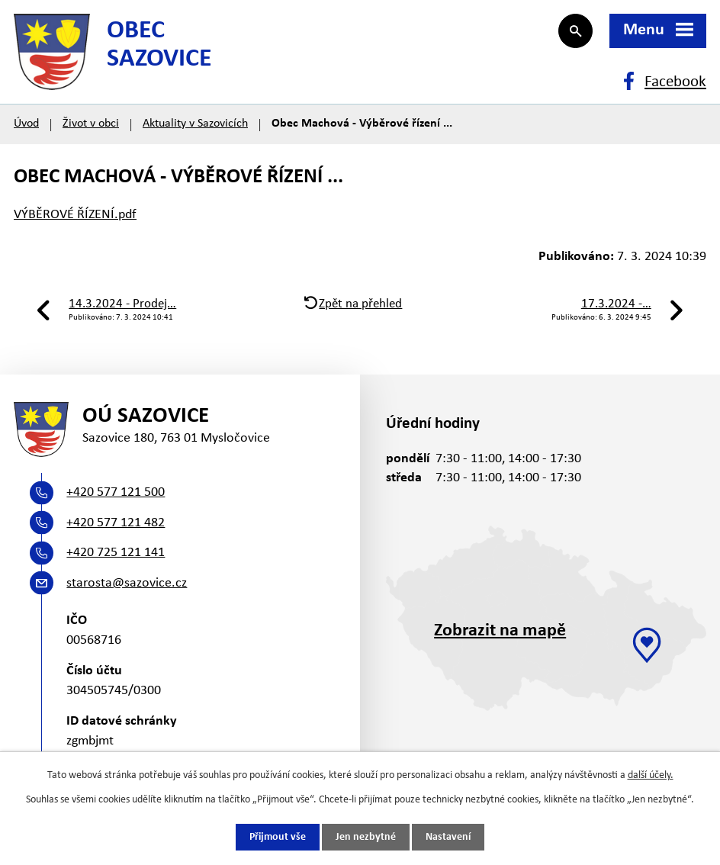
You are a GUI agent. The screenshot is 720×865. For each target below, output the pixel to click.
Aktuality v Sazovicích (195, 123)
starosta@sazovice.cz (126, 583)
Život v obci (91, 123)
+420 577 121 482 (115, 523)
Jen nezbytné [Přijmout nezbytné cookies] (366, 837)
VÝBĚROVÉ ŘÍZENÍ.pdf (75, 214)
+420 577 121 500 (115, 492)
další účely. (650, 775)
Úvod (26, 123)
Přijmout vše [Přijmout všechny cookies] (277, 837)
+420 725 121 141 (115, 552)
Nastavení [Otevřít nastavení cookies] (448, 837)
